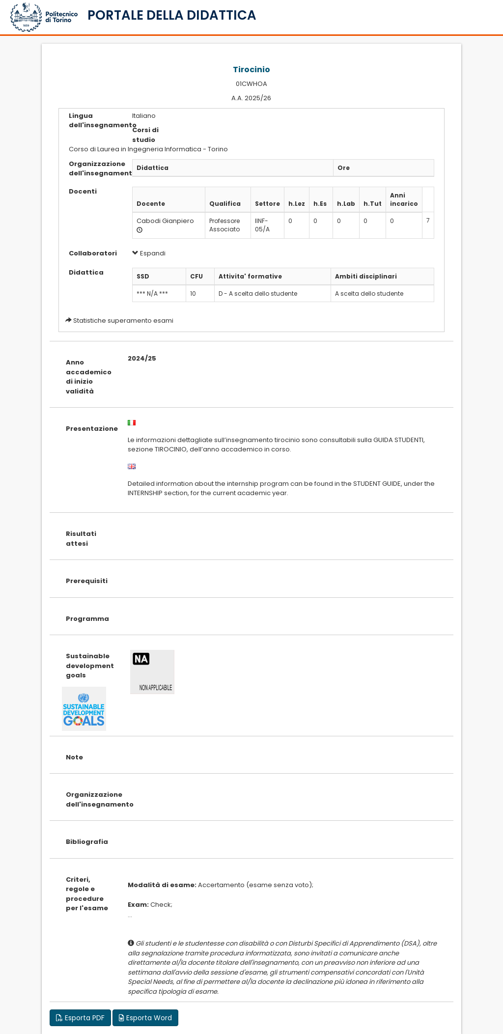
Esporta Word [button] (145, 1018)
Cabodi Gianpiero (165, 220)
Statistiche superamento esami (123, 320)
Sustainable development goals (89, 665)
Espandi (149, 253)
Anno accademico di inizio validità (89, 377)
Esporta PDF (80, 1018)
